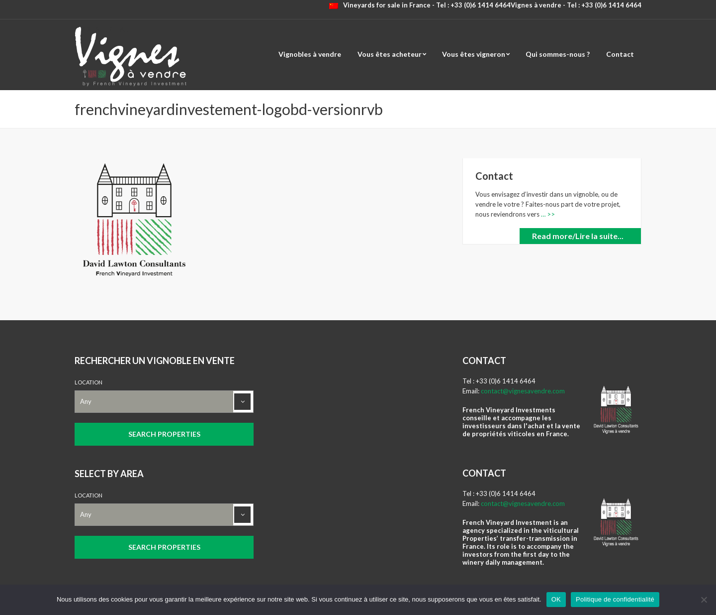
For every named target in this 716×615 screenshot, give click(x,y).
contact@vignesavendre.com (523, 391)
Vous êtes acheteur (390, 54)
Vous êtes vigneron (473, 54)
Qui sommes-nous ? (558, 54)
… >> (547, 214)
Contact (620, 54)
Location (88, 382)
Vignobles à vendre (309, 54)
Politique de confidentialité (615, 599)
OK (556, 599)
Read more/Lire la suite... (578, 236)
